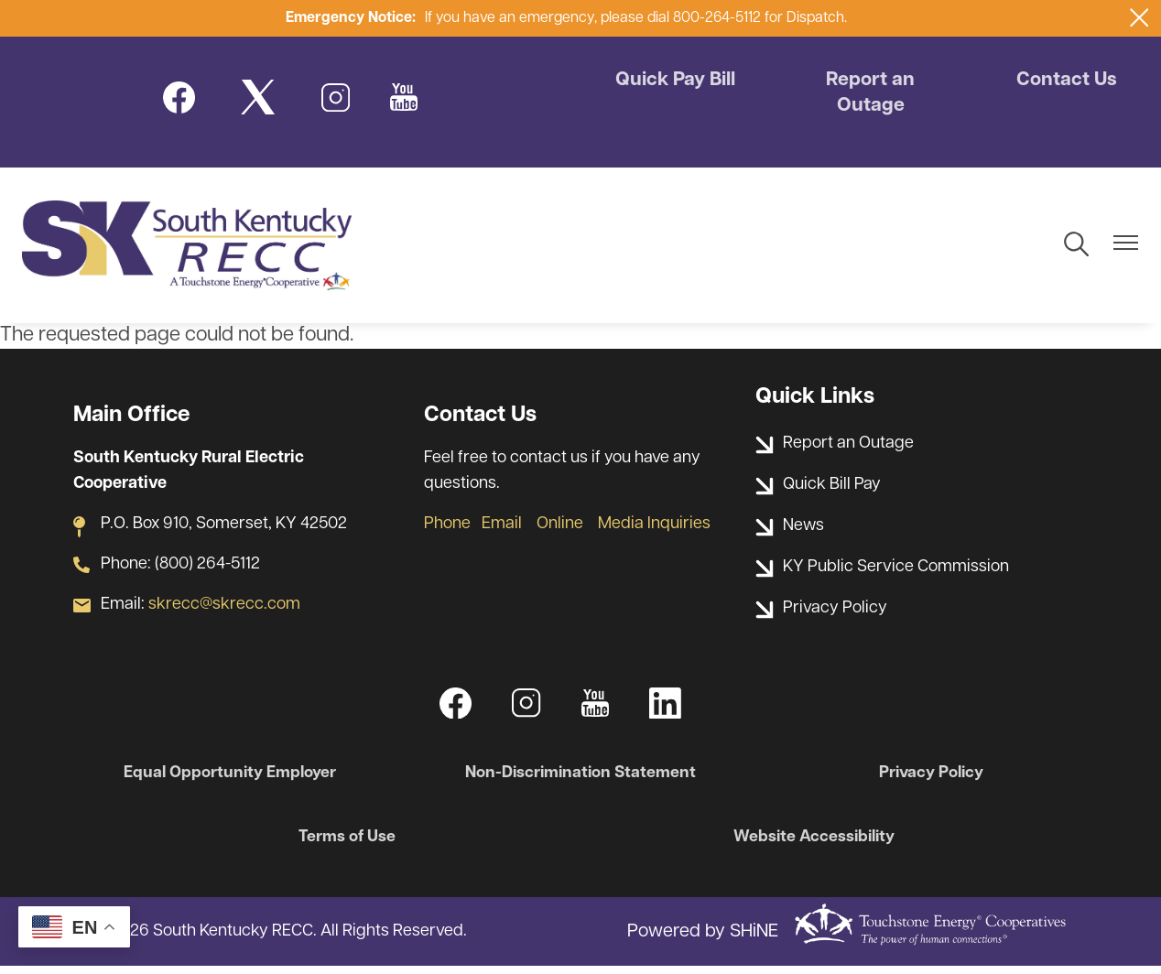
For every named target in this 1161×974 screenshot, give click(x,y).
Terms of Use (349, 844)
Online (560, 530)
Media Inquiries (654, 530)
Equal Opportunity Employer (234, 780)
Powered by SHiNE (702, 939)
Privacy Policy (927, 780)
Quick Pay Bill (677, 81)
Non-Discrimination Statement (580, 780)
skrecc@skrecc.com (224, 611)
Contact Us (1064, 81)
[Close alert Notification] (1139, 17)
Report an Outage (871, 94)
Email (502, 530)
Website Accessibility (812, 844)
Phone (447, 530)
